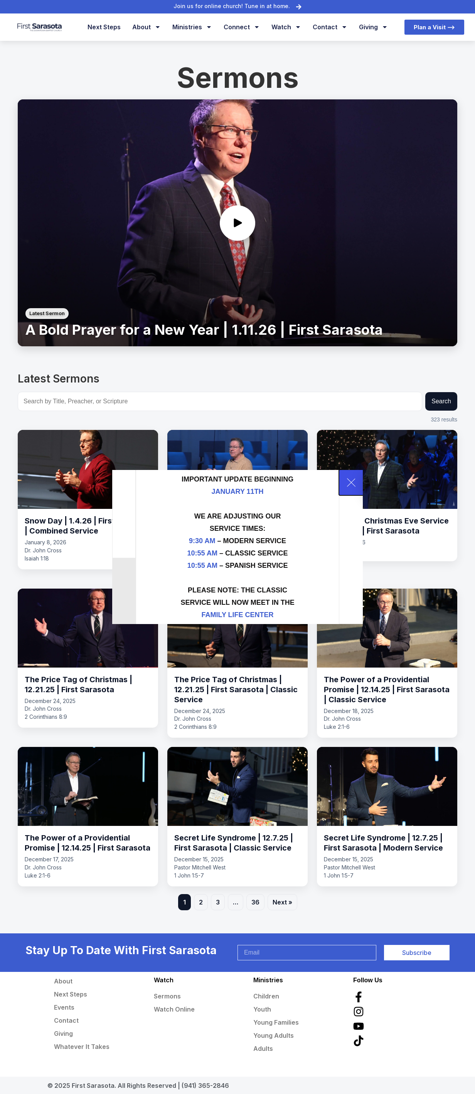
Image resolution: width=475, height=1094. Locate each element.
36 (255, 902)
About (146, 27)
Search (441, 401)
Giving (373, 27)
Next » (282, 902)
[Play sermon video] (237, 223)
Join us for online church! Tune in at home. (231, 6)
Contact (330, 27)
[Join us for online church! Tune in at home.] (299, 6)
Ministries (192, 27)
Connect (242, 27)
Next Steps (104, 27)
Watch (286, 27)
